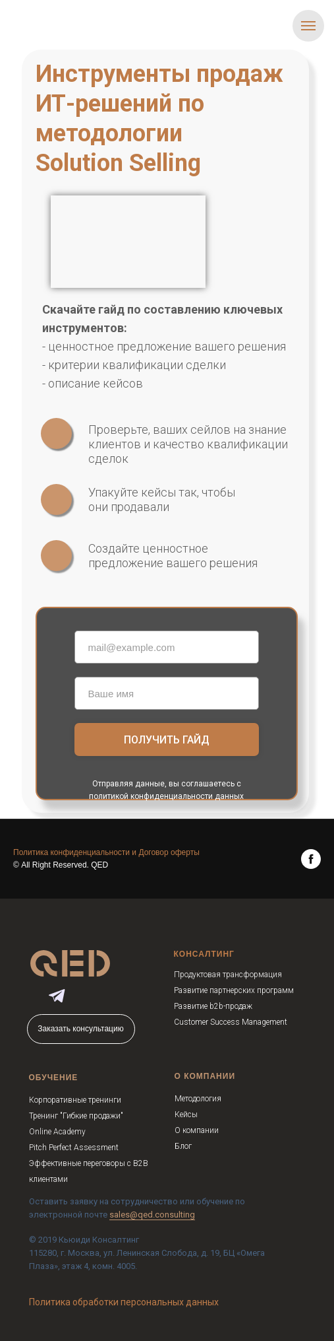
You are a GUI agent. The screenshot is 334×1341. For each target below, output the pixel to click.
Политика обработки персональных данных (124, 1302)
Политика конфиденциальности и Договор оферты (106, 852)
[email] (166, 647)
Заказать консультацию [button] (80, 1028)
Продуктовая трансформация (228, 974)
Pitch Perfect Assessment (74, 1147)
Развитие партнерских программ (234, 990)
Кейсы (186, 1114)
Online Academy (57, 1131)
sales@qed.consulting (152, 1215)
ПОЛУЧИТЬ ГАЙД (166, 740)
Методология (198, 1098)
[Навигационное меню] (308, 25)
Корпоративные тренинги (75, 1100)
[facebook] (311, 859)
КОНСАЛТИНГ (204, 954)
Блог (183, 1146)
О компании (197, 1130)
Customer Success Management (230, 1022)
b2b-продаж (230, 1006)
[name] (166, 693)
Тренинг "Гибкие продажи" (76, 1115)
